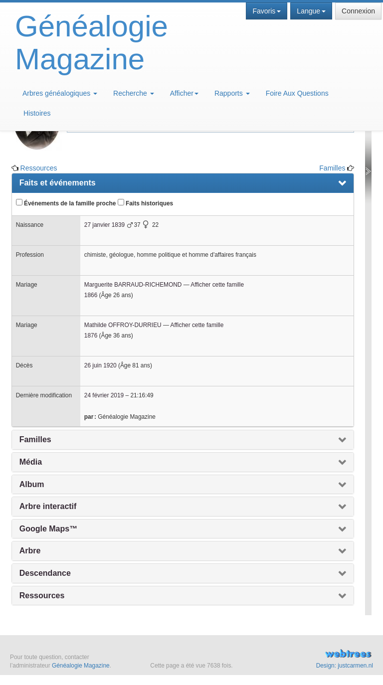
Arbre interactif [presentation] (48, 506)
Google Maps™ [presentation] (48, 528)
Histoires (36, 113)
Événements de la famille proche (66, 203)
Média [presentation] (30, 462)
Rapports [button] (232, 93)
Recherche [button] (133, 93)
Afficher (184, 93)
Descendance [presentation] (45, 573)
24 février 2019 (104, 395)
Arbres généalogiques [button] (59, 93)
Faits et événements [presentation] (57, 182)
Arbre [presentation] (30, 550)
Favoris (266, 11)
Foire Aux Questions (297, 93)
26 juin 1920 (100, 365)
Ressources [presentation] (42, 595)
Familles (332, 168)
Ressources (38, 168)
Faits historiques (145, 203)
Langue (311, 11)
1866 (90, 295)
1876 (90, 335)
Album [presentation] (31, 484)
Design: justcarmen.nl (344, 665)
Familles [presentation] (35, 439)
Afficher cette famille (217, 284)
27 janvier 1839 (104, 224)
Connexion (358, 11)
